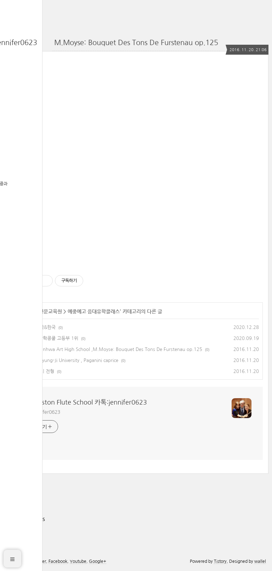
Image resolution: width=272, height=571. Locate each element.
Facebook (58, 561)
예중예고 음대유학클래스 (94, 311)
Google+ (97, 561)
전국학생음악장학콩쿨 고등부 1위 (45, 338)
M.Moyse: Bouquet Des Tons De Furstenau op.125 (136, 42)
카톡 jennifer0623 (40, 412)
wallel (260, 561)
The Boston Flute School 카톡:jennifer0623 (84, 402)
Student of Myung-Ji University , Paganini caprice (65, 360)
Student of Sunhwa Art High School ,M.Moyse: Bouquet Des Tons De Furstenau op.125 (107, 349)
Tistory (220, 561)
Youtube (78, 561)
